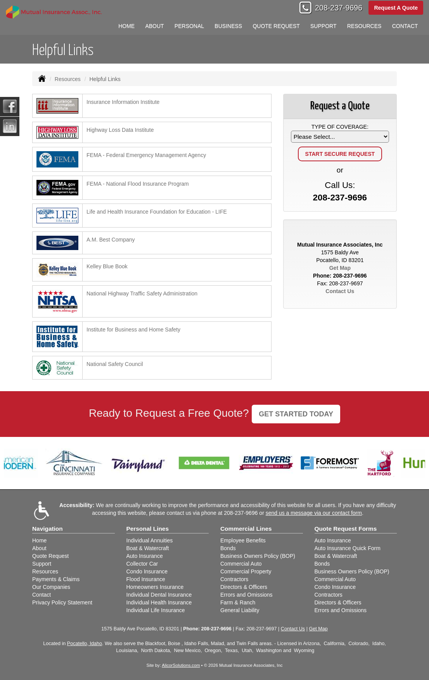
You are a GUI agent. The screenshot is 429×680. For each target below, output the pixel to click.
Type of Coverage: (339, 127)
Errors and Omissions (246, 595)
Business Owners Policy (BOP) (257, 556)
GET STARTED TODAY (296, 414)
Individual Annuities (149, 540)
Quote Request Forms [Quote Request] (346, 528)
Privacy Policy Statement (62, 602)
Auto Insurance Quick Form (348, 548)
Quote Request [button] (276, 26)
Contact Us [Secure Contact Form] (339, 291)
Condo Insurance (147, 571)
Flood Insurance (145, 579)
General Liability (239, 610)
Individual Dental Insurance (159, 595)
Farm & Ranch (237, 602)
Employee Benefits (243, 540)
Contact (405, 26)
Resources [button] (364, 26)
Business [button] (228, 26)
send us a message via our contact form (314, 513)
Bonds (228, 548)
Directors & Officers (243, 587)
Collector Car (142, 564)
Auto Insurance (144, 556)
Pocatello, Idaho (84, 643)
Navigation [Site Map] (47, 528)
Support (41, 564)
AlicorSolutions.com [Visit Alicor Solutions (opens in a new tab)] (181, 665)
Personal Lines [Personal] (147, 528)
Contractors (234, 579)
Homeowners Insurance (155, 587)
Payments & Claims (56, 579)
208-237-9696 (338, 7)
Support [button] (323, 26)
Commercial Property (245, 571)
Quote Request (50, 556)
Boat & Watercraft (147, 548)
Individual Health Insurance (159, 602)
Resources (68, 79)
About (154, 26)
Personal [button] (189, 26)
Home (126, 26)
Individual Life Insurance (155, 610)
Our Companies (51, 587)
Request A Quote (396, 8)
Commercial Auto (241, 564)
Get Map (340, 268)
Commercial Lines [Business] (246, 528)
